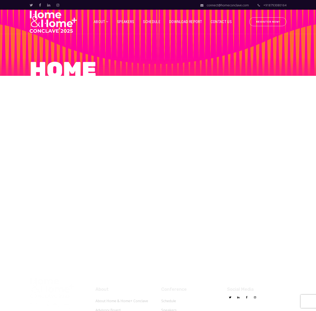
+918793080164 (272, 5)
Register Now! (268, 21)
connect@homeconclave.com (224, 5)
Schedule (168, 300)
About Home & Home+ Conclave (121, 300)
